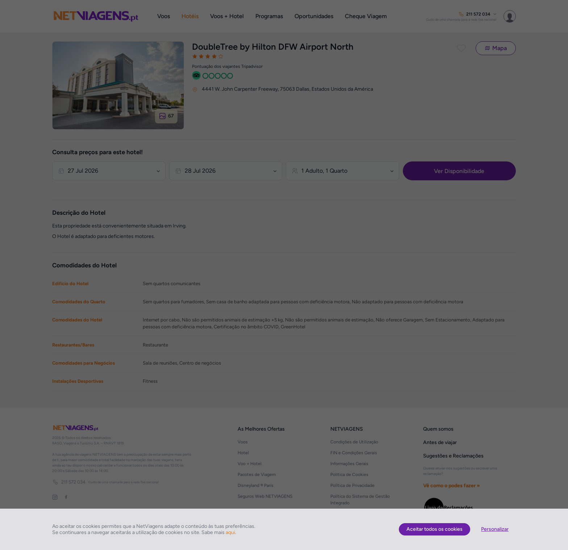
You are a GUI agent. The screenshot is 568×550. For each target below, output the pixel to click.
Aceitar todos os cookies (434, 529)
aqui (230, 532)
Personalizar (495, 529)
